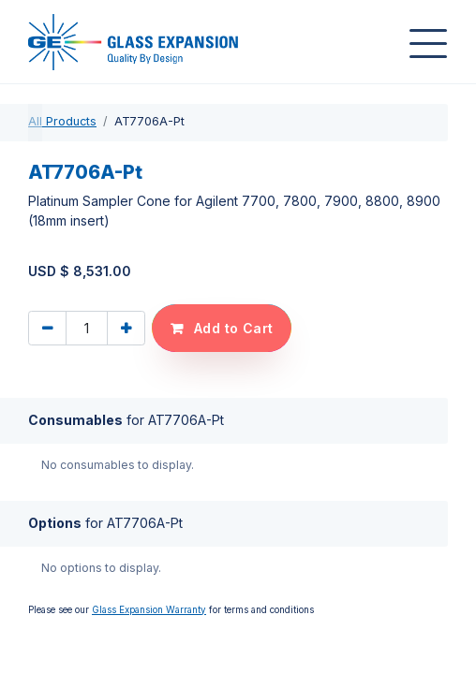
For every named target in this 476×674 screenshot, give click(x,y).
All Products (62, 121)
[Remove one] (47, 328)
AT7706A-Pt (85, 172)
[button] (221, 328)
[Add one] (126, 328)
